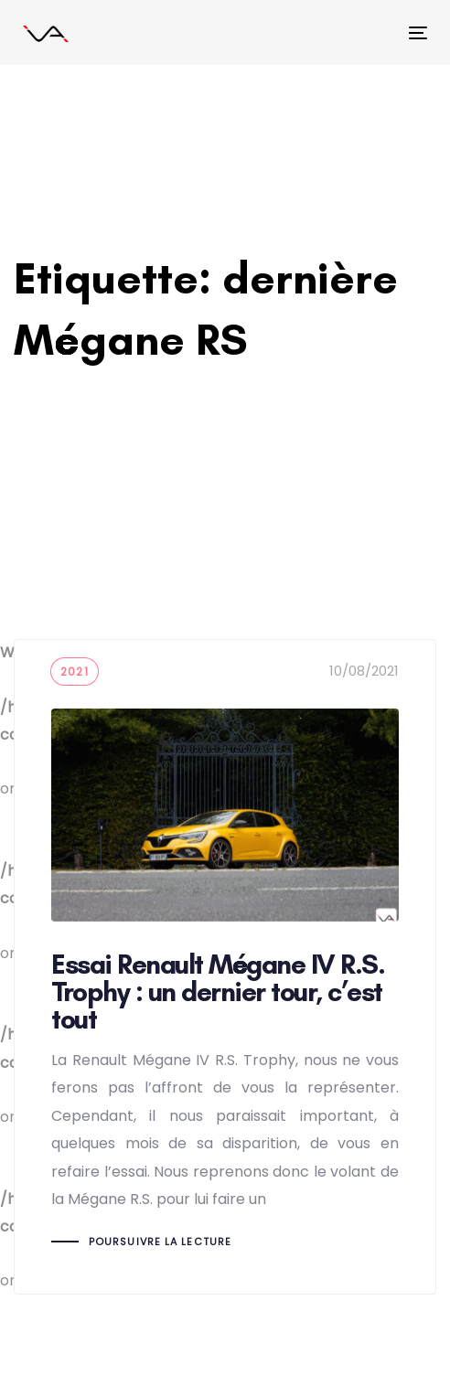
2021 (74, 671)
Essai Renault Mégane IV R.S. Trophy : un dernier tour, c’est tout (225, 966)
